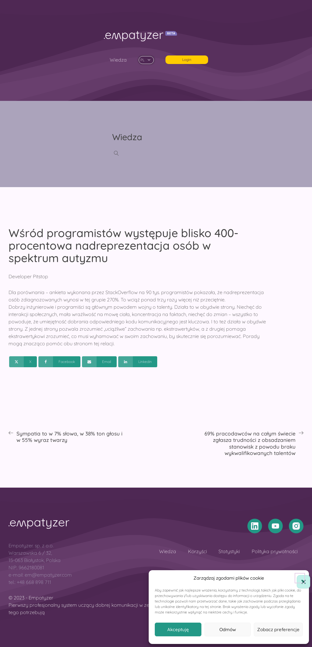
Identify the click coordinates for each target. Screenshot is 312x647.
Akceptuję (178, 629)
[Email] (99, 361)
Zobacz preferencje (278, 629)
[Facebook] (59, 361)
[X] (23, 361)
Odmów (227, 629)
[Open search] (116, 153)
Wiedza (118, 60)
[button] (300, 578)
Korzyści (197, 551)
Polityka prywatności (275, 551)
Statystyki (229, 551)
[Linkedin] (137, 361)
